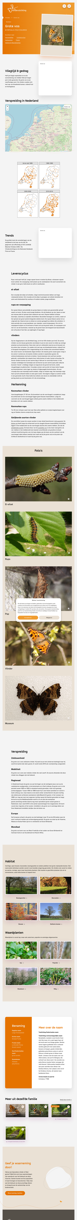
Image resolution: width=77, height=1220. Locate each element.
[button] (7, 102)
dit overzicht (59, 417)
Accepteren (28, 617)
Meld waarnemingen (28, 1166)
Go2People (23, 1186)
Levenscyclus (21, 37)
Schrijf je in (53, 1149)
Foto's (18, 40)
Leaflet (60, 146)
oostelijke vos (42, 423)
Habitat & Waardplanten (13, 43)
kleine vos (14, 419)
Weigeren (49, 617)
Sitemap (7, 1208)
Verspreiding (9, 37)
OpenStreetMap (65, 146)
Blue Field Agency (41, 1186)
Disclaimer (8, 1201)
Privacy (7, 1193)
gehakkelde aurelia (17, 423)
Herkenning (9, 40)
